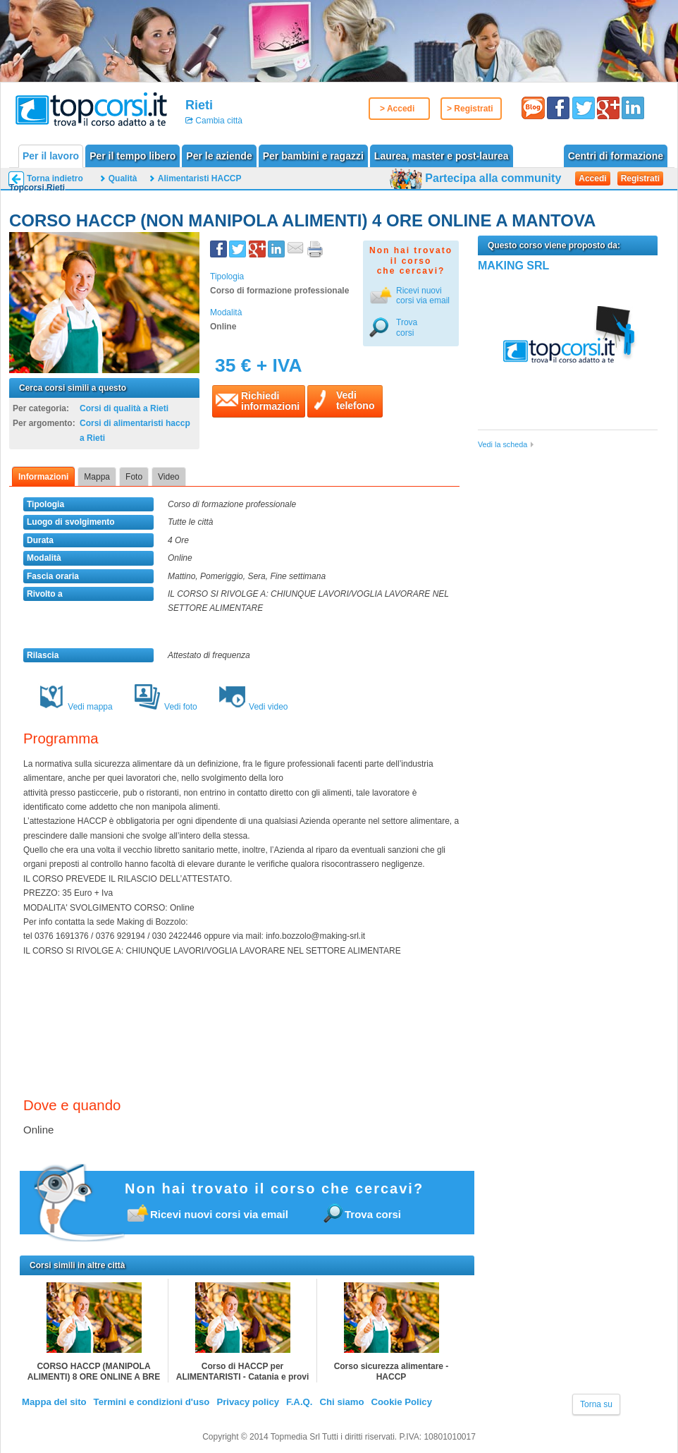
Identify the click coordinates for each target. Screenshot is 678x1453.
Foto (133, 477)
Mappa (97, 477)
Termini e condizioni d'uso (152, 1402)
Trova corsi (406, 327)
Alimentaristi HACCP (200, 178)
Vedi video (253, 707)
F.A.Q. (299, 1402)
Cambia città (217, 121)
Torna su (596, 1404)
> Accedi (397, 109)
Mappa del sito (54, 1402)
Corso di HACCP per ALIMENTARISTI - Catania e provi (242, 1371)
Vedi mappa (75, 707)
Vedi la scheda (502, 444)
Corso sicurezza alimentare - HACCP (391, 1371)
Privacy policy (247, 1402)
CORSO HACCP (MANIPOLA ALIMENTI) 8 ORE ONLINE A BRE (93, 1371)
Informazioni (43, 477)
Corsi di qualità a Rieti (124, 408)
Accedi (592, 178)
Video (168, 477)
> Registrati (470, 109)
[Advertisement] (569, 557)
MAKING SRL (513, 266)
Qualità (123, 178)
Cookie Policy (401, 1402)
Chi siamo (341, 1402)
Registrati (640, 178)
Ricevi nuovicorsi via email (423, 295)
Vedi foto (165, 707)
